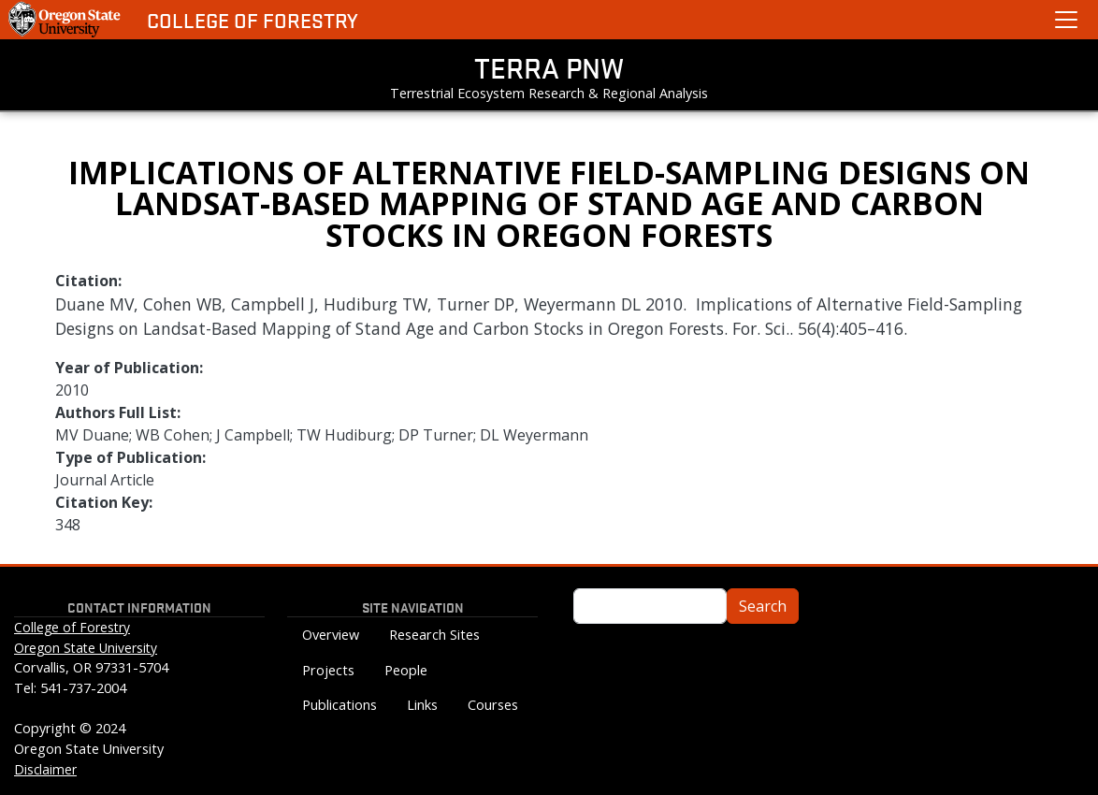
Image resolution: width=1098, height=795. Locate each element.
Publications (339, 705)
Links (422, 705)
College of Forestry (252, 20)
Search (763, 606)
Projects (328, 670)
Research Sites (434, 634)
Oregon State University (85, 648)
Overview (330, 634)
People (405, 670)
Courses (493, 705)
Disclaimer (45, 769)
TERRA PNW (549, 67)
